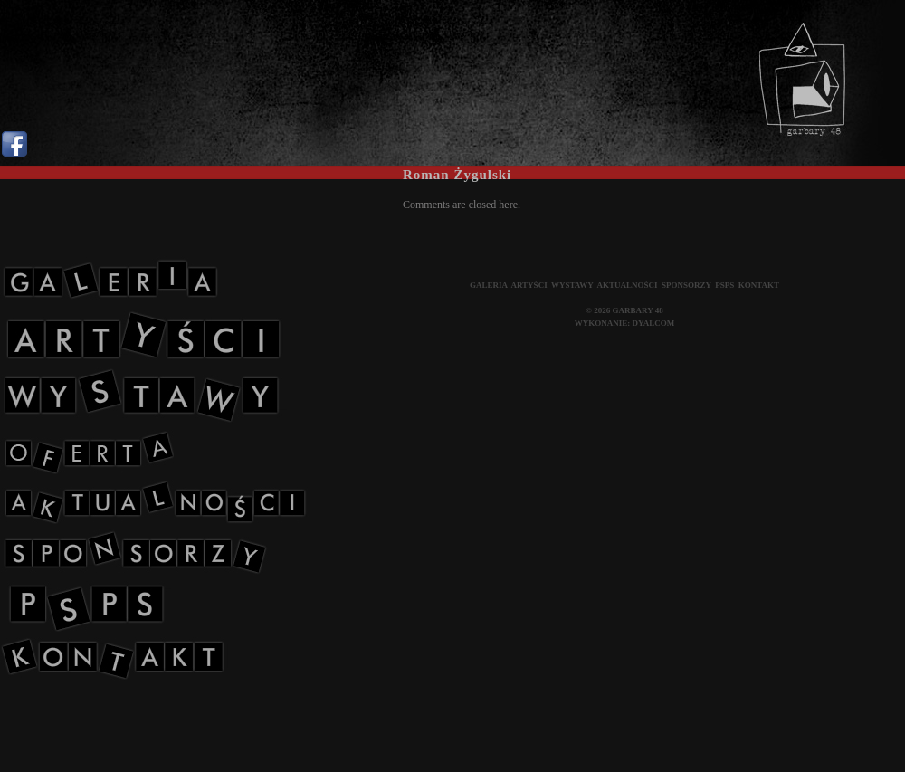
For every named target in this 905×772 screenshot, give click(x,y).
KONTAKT (758, 285)
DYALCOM (654, 323)
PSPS (724, 285)
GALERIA (489, 285)
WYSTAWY (572, 285)
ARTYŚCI (528, 285)
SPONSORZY (686, 285)
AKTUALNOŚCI (627, 285)
